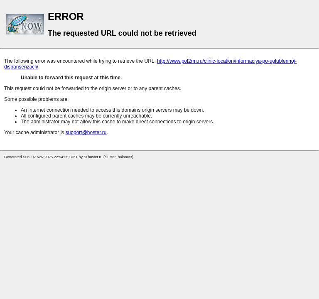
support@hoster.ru (86, 132)
